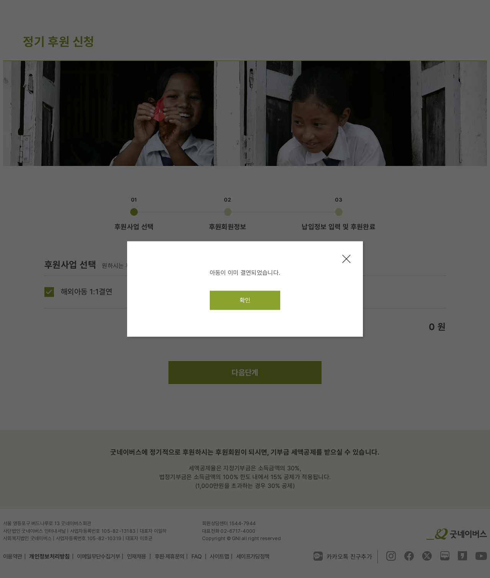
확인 (245, 300)
